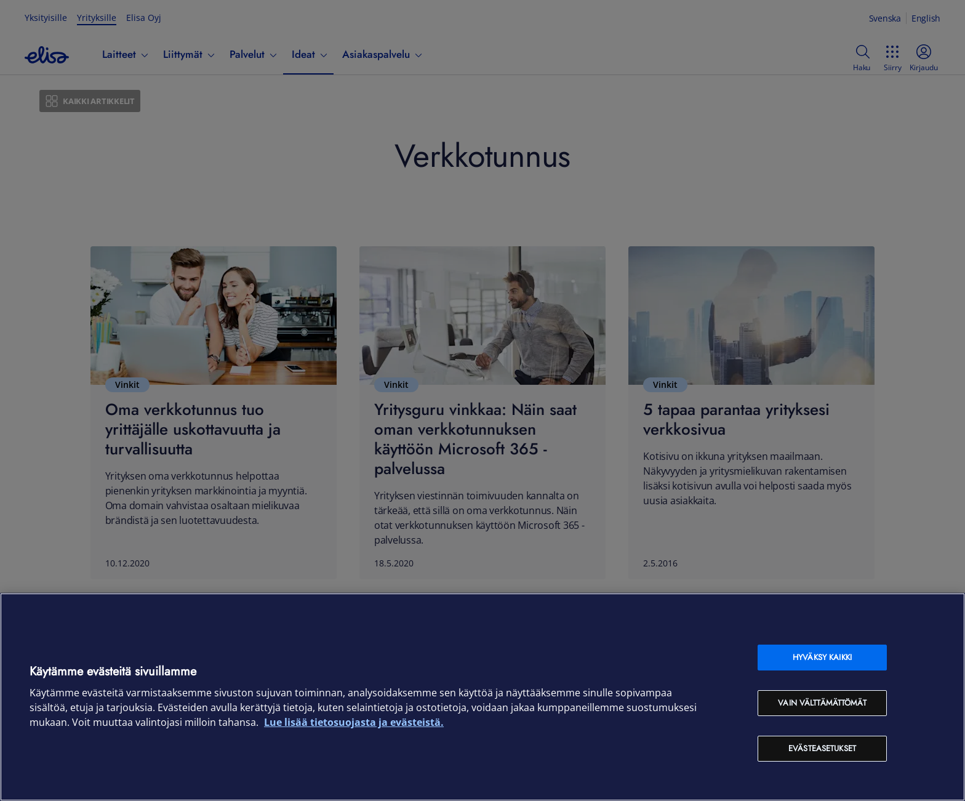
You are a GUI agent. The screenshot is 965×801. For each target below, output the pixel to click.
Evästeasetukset (822, 748)
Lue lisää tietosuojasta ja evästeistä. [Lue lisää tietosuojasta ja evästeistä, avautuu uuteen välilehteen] (354, 722)
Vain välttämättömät (822, 703)
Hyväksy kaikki (822, 657)
